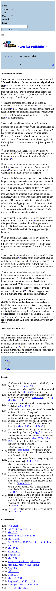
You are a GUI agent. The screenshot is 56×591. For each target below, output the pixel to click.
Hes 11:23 (13, 492)
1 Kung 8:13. (14, 555)
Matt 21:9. (23, 588)
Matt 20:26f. (14, 539)
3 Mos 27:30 (38, 438)
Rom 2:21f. (13, 525)
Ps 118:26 (12, 509)
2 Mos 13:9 (37, 397)
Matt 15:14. (13, 548)
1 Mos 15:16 (33, 461)
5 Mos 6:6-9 (27, 392)
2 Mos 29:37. (14, 551)
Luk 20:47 (38, 426)
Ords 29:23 (23, 542)
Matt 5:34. (13, 558)
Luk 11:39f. (33, 565)
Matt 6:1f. (12, 532)
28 (8, 368)
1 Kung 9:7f (13, 584)
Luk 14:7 (24, 535)
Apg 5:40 (12, 581)
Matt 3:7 (12, 578)
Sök (10, 29)
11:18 (20, 400)
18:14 (42, 542)
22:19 (20, 581)
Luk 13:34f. (33, 584)
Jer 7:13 (23, 584)
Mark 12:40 (23, 426)
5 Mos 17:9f (27, 386)
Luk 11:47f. (13, 571)
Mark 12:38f (14, 535)
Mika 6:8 (24, 561)
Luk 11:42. (35, 561)
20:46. (33, 535)
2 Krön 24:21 (24, 483)
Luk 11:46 (12, 529)
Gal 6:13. (33, 529)
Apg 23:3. (12, 568)
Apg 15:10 (23, 529)
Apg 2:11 (38, 432)
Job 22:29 (12, 542)
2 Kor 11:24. (29, 581)
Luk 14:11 (34, 542)
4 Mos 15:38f (24, 406)
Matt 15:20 (13, 565)
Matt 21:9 (16, 511)
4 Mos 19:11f (22, 449)
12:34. (19, 578)
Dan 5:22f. (13, 574)
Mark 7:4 (23, 565)
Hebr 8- (15, 505)
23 (8, 363)
